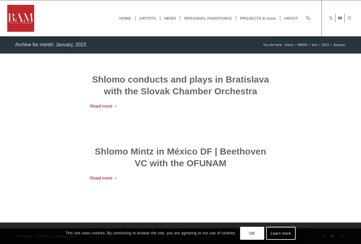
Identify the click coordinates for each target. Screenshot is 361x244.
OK (252, 233)
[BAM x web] (20, 18)
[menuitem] (125, 18)
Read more (103, 106)
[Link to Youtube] (340, 18)
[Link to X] (331, 18)
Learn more (281, 233)
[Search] (308, 18)
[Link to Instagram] (349, 18)
